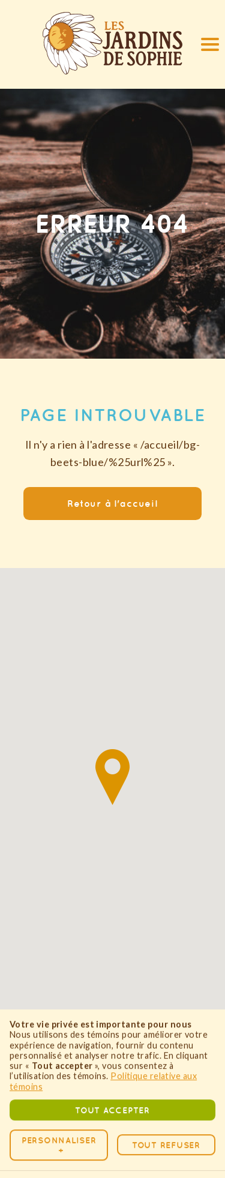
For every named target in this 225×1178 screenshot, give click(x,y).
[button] (207, 44)
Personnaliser (59, 1108)
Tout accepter (112, 1073)
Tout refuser (166, 1109)
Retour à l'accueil (112, 503)
